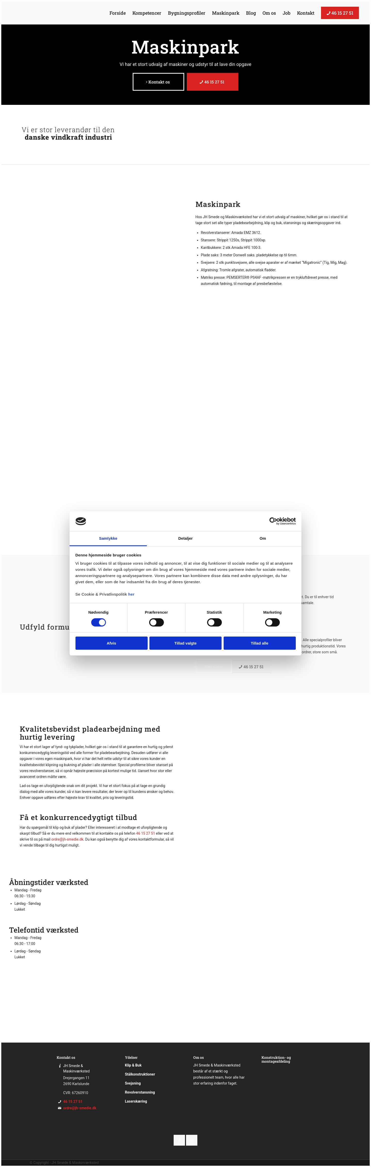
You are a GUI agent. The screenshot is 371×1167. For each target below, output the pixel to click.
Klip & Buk (133, 1065)
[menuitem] (117, 12)
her (131, 594)
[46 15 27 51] (212, 82)
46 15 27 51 (145, 833)
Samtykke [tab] (108, 538)
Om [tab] (262, 538)
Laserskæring (136, 1101)
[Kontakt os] (158, 82)
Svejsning (133, 1083)
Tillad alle (259, 643)
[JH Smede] (37, 12)
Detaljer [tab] (185, 538)
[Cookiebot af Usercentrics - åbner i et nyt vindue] (273, 521)
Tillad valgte (185, 643)
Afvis (111, 643)
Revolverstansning (140, 1092)
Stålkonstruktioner (140, 1074)
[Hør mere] (214, 666)
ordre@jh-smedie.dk (67, 839)
